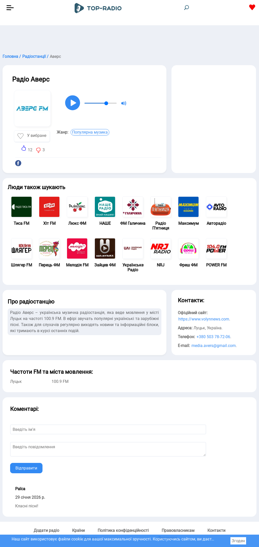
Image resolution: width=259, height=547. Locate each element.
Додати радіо (46, 530)
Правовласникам (178, 530)
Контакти (216, 530)
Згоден (238, 540)
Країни (78, 530)
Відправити (26, 468)
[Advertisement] (129, 38)
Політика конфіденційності (123, 530)
